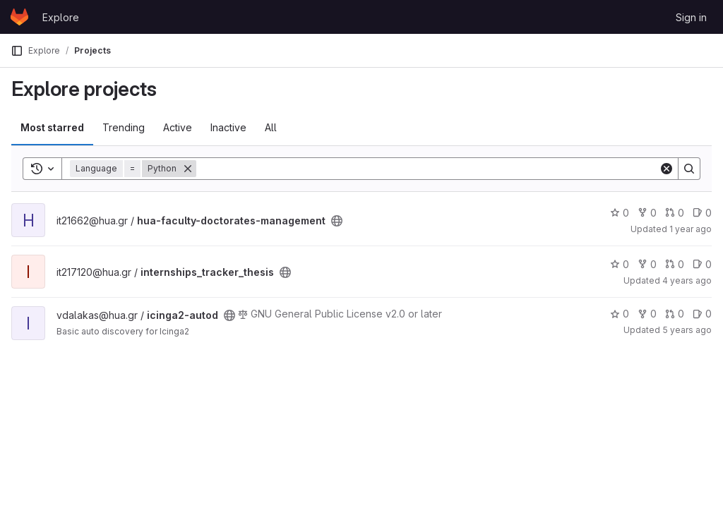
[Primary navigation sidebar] (17, 51)
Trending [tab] (123, 127)
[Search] (427, 168)
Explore (60, 17)
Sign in (691, 17)
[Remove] (187, 168)
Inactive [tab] (228, 127)
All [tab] (271, 127)
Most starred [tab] (52, 127)
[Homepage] (19, 17)
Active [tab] (177, 127)
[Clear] (666, 168)
